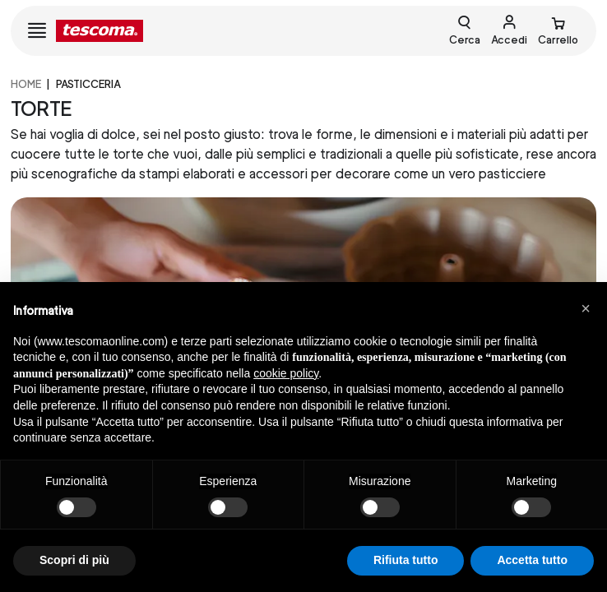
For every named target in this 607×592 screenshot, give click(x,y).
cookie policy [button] (285, 373)
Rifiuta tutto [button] (405, 560)
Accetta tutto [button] (532, 560)
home (26, 84)
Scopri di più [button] (74, 560)
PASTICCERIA (88, 84)
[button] (585, 308)
